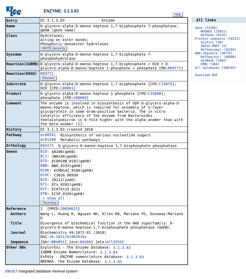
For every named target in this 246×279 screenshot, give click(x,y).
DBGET (11, 272)
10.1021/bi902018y (67, 237)
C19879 (165, 84)
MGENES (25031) (214, 31)
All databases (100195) (215, 68)
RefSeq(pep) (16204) (218, 49)
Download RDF (206, 75)
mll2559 (114, 242)
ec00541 (48, 135)
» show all (52, 199)
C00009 (80, 98)
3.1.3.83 (122, 248)
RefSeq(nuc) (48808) (218, 57)
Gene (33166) (206, 28)
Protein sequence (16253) (217, 39)
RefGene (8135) (214, 35)
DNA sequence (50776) (214, 53)
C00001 (66, 89)
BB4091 (58, 242)
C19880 (154, 94)
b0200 (85, 242)
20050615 (69, 209)
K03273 (47, 146)
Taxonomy (49, 203)
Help (177, 14)
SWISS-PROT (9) (214, 46)
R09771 (174, 69)
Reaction (48, 78)
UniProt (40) (212, 42)
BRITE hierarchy (53, 49)
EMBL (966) (210, 64)
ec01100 (48, 140)
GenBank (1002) (214, 60)
